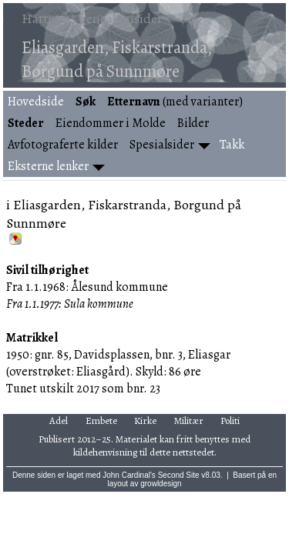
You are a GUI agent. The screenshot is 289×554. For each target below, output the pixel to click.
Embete (101, 420)
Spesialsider (161, 144)
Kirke (145, 420)
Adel (58, 420)
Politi (230, 420)
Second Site (179, 475)
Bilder (193, 123)
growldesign (160, 483)
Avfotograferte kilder (63, 144)
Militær (188, 420)
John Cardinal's (129, 475)
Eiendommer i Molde (110, 123)
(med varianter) (175, 101)
